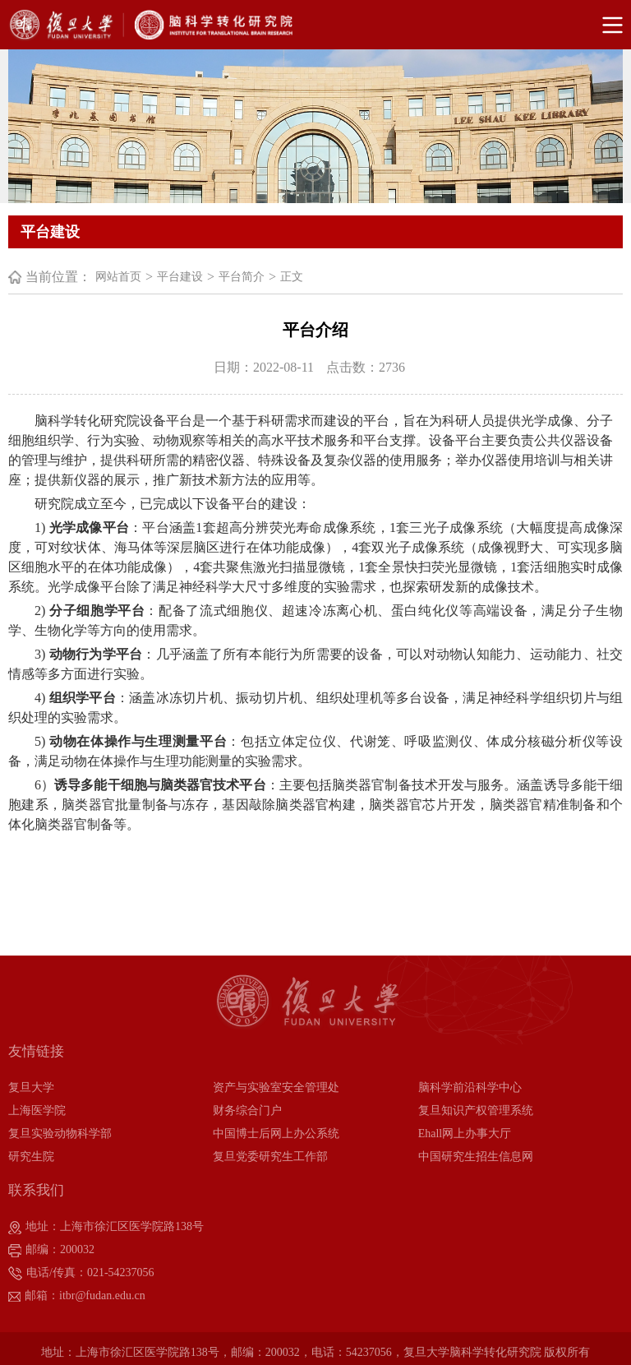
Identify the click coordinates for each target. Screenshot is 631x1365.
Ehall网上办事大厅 (465, 1133)
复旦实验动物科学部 (60, 1133)
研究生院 (31, 1156)
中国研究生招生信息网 (475, 1156)
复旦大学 (31, 1087)
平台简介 (242, 277)
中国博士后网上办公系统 (276, 1133)
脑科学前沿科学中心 (470, 1087)
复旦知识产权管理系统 (475, 1110)
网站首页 (118, 277)
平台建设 (180, 277)
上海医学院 (37, 1110)
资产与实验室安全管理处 (276, 1087)
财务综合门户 (247, 1110)
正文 (291, 277)
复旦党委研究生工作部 (270, 1156)
